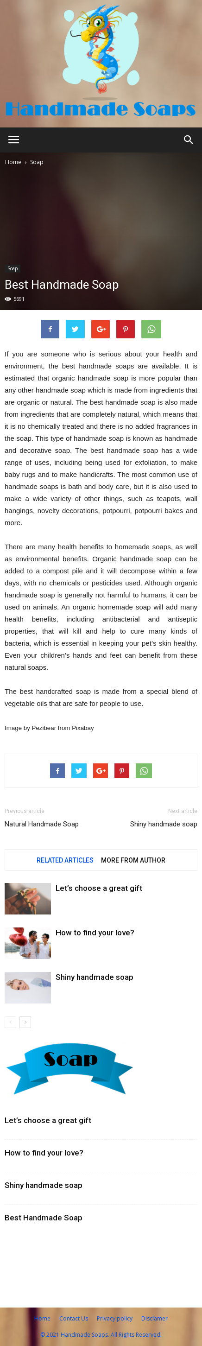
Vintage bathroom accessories (59, 1245)
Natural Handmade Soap (42, 824)
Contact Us (73, 1318)
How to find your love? (95, 932)
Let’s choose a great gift (99, 888)
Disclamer (154, 1318)
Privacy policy (115, 1318)
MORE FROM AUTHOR (133, 860)
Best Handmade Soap (43, 1217)
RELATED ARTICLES (65, 860)
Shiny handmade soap (163, 824)
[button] (189, 139)
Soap (37, 162)
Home (13, 162)
